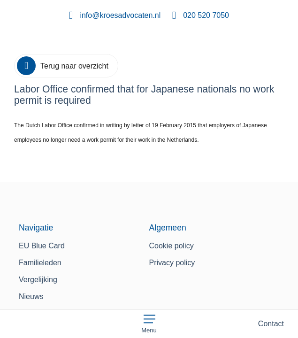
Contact (271, 324)
